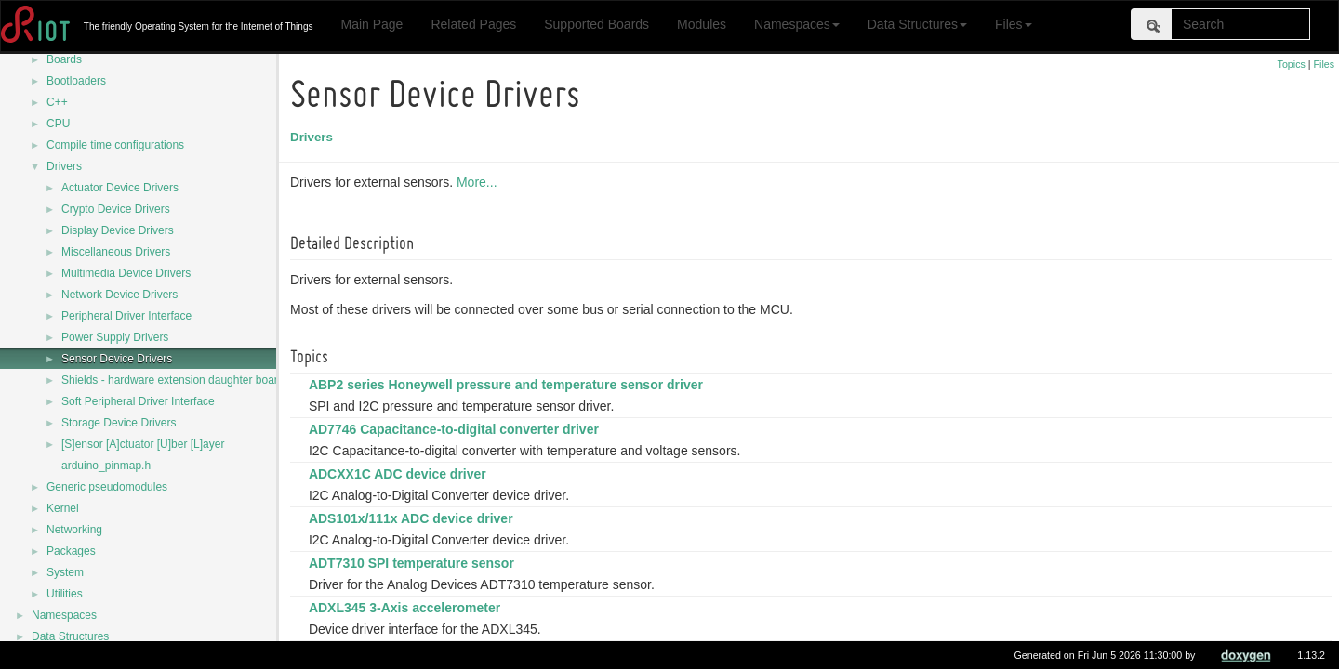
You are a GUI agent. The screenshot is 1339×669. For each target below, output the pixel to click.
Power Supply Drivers (114, 337)
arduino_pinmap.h (106, 465)
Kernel (62, 508)
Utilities (64, 593)
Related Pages (473, 24)
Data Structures (917, 24)
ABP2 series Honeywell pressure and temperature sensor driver (509, 384)
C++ (57, 102)
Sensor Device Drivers (116, 358)
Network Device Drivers (119, 294)
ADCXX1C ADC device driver (400, 473)
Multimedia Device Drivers (126, 273)
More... (479, 182)
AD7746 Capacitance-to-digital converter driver (457, 429)
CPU (58, 123)
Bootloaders (76, 80)
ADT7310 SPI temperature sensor (414, 563)
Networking (74, 529)
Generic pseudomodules (106, 486)
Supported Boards (596, 24)
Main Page (371, 24)
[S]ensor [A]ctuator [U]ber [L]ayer (142, 444)
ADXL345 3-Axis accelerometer (407, 607)
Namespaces (797, 24)
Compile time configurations (115, 144)
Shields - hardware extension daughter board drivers (191, 380)
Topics (1292, 64)
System (65, 572)
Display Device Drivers (117, 230)
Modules (701, 24)
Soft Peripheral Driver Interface (138, 401)
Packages (71, 551)
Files (1013, 24)
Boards (64, 59)
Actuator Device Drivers (120, 187)
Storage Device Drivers (118, 422)
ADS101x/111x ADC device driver (414, 518)
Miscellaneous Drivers (115, 251)
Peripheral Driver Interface (126, 315)
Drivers (64, 166)
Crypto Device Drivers (115, 209)
